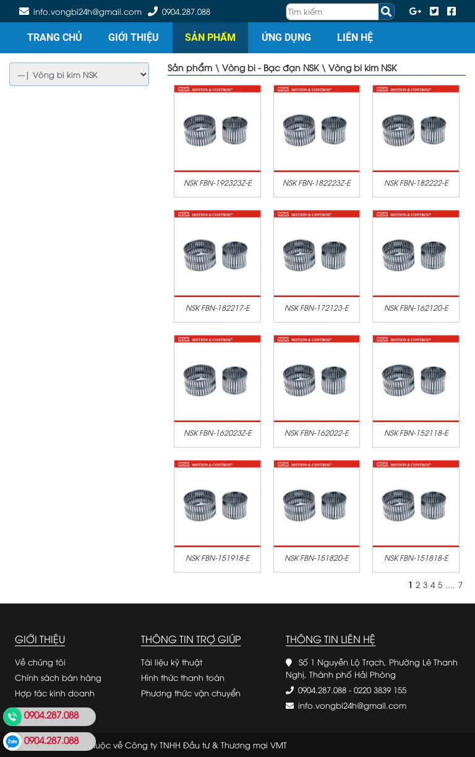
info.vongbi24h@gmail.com (352, 705)
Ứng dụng (286, 37)
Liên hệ (355, 37)
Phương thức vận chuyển (191, 692)
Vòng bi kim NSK (362, 67)
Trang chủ (54, 37)
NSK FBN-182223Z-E (316, 182)
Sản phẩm (210, 37)
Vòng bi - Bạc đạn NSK (270, 67)
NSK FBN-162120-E (416, 307)
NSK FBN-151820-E (316, 557)
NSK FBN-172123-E (316, 307)
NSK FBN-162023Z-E (217, 432)
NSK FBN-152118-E (416, 432)
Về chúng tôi (40, 661)
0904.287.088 (186, 11)
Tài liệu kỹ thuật (171, 661)
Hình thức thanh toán (183, 677)
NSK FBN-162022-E (316, 432)
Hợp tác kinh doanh (55, 692)
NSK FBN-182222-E (416, 182)
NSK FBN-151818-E (416, 557)
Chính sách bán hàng (58, 677)
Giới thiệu (133, 37)
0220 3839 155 (380, 689)
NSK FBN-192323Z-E (217, 182)
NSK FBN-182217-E (217, 307)
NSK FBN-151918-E (217, 557)
